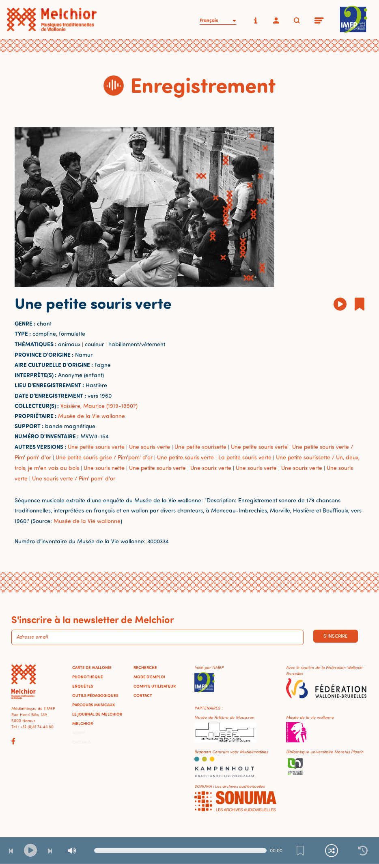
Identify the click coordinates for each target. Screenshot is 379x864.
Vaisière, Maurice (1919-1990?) (99, 405)
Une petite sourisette (200, 446)
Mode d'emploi (149, 677)
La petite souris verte (244, 457)
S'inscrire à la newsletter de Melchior (92, 619)
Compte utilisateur (155, 686)
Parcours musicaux (93, 704)
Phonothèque (87, 677)
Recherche (145, 667)
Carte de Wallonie (92, 667)
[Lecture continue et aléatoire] (331, 850)
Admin (78, 732)
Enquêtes (82, 686)
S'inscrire (335, 636)
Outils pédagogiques (95, 695)
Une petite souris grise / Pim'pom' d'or (104, 457)
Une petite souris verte (96, 446)
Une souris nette (104, 467)
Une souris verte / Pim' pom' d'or (73, 478)
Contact (143, 695)
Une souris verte (149, 446)
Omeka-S (81, 742)
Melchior (82, 723)
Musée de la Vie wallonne (91, 415)
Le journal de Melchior (97, 714)
